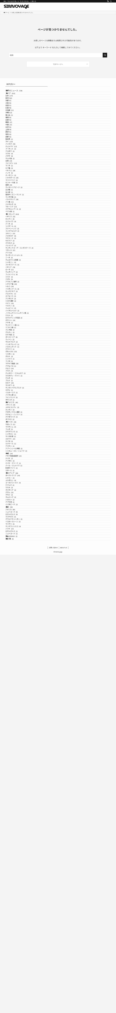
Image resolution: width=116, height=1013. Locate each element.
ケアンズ (15, 887)
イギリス (14, 346)
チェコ (14, 652)
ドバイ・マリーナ (18, 843)
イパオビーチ (17, 926)
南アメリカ (15, 720)
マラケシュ (16, 770)
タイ (13, 194)
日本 (13, 102)
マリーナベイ (17, 272)
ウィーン (15, 594)
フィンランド (16, 710)
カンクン (15, 735)
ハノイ (14, 258)
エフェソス (16, 506)
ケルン (14, 545)
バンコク (16, 199)
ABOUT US (63, 1006)
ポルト (14, 628)
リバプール (16, 365)
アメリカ (14, 936)
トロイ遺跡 (16, 516)
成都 (14, 185)
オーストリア (16, 589)
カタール (14, 858)
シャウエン (16, 784)
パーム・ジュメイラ (19, 848)
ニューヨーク (17, 941)
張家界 (14, 190)
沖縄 (14, 136)
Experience (15, 990)
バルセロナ (16, 385)
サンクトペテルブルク (20, 691)
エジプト (14, 794)
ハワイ (15, 975)
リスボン (15, 623)
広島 (14, 126)
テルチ (14, 671)
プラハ (14, 657)
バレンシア (16, 404)
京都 (14, 112)
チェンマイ (16, 204)
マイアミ (15, 966)
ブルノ (14, 676)
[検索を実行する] (105, 55)
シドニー (15, 873)
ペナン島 (15, 335)
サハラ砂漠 (16, 789)
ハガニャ (15, 916)
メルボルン (16, 878)
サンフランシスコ (18, 970)
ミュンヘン (16, 530)
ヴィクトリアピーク (19, 287)
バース (14, 360)
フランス (14, 414)
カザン (14, 696)
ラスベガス (16, 951)
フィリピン (15, 238)
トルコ (14, 487)
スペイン (14, 380)
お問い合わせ (53, 1006)
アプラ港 (15, 921)
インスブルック (17, 603)
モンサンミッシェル (19, 423)
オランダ (14, 715)
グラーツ (15, 613)
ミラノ (14, 467)
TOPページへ (58, 64)
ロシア (14, 681)
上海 (14, 170)
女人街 (14, 297)
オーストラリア (17, 868)
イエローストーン (18, 961)
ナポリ (14, 472)
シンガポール (16, 267)
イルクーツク (17, 700)
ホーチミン (16, 262)
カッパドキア (17, 496)
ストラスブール (17, 443)
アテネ (14, 560)
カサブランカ (17, 779)
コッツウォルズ (17, 375)
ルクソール (16, 804)
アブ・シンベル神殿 (19, 813)
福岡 (14, 146)
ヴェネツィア (17, 457)
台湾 (13, 233)
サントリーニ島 (17, 564)
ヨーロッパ (15, 340)
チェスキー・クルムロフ (21, 662)
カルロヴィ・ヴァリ (19, 666)
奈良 (14, 122)
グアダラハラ (17, 750)
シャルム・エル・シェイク (21, 818)
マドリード (16, 389)
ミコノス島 (16, 569)
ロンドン (15, 350)
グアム (14, 902)
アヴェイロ (16, 647)
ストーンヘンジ (17, 370)
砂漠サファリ (17, 853)
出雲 (14, 151)
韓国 (13, 156)
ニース (14, 428)
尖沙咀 (14, 292)
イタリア (14, 448)
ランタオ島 (16, 306)
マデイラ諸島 (17, 642)
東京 (14, 107)
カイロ (14, 799)
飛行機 (13, 995)
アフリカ (14, 760)
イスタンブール (17, 491)
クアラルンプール (18, 330)
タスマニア (16, 897)
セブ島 (14, 248)
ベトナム (14, 253)
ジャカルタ (16, 321)
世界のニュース (17, 91)
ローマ (15, 453)
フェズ (14, 774)
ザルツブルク (17, 598)
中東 (12, 823)
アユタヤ (15, 214)
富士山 (14, 141)
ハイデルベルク (17, 535)
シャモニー (16, 438)
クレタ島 (15, 574)
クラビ (14, 219)
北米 (12, 931)
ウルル (14, 892)
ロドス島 (15, 584)
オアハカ (15, 755)
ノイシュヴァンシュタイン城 (22, 540)
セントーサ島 (17, 277)
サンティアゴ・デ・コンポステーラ (25, 409)
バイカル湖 (16, 705)
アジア (13, 97)
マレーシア (15, 326)
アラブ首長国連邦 (18, 828)
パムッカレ (16, 501)
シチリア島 (16, 482)
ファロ (14, 637)
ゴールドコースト (18, 882)
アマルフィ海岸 (17, 477)
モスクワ (15, 686)
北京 (14, 165)
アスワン (15, 808)
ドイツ (14, 521)
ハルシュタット (17, 608)
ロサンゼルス (17, 946)
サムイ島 (15, 228)
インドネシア (16, 311)
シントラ (15, 632)
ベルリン (15, 525)
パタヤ (14, 224)
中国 (13, 160)
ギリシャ (14, 555)
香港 (13, 282)
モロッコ (14, 765)
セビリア (15, 394)
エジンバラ (16, 355)
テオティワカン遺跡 (19, 740)
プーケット (16, 209)
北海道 (15, 131)
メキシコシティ (17, 730)
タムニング (16, 912)
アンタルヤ (16, 511)
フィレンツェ (17, 462)
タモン (14, 907)
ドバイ (14, 833)
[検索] (110, 1)
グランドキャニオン (19, 956)
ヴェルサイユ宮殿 (18, 433)
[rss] (107, 1)
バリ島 (15, 316)
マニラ (14, 243)
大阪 (14, 117)
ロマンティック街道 (19, 550)
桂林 (14, 180)
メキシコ (14, 725)
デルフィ (15, 579)
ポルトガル (15, 618)
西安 (14, 175)
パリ (14, 419)
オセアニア (15, 863)
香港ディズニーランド (20, 301)
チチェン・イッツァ (19, 745)
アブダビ (15, 838)
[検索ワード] (58, 55)
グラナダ (15, 399)
